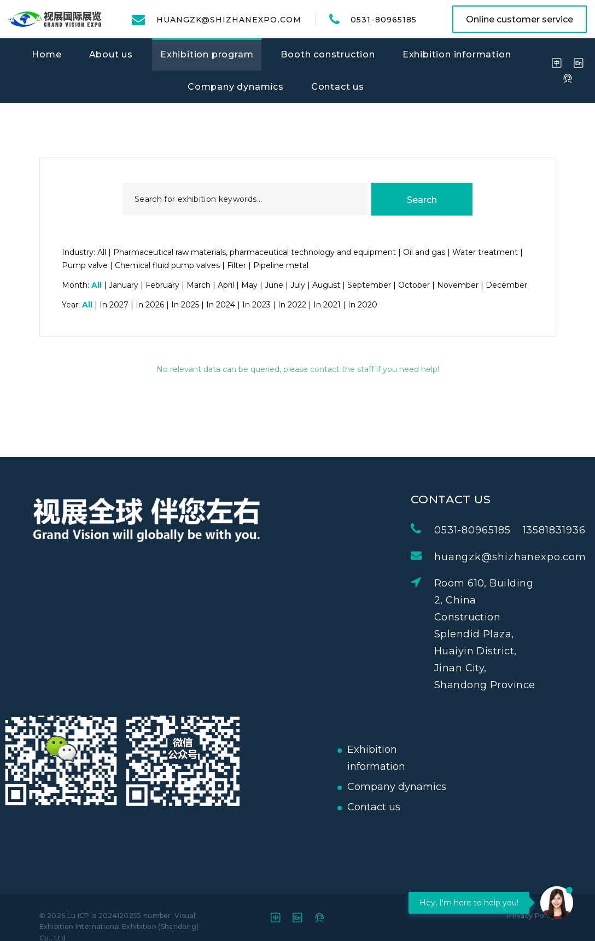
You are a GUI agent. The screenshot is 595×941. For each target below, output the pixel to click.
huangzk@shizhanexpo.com (228, 20)
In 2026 (150, 305)
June (274, 285)
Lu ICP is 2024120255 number (119, 915)
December (506, 285)
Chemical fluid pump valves (167, 265)
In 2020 (362, 305)
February (162, 285)
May (249, 285)
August (326, 285)
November (458, 285)
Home (46, 54)
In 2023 (256, 305)
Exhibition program (206, 54)
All (101, 252)
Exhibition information (456, 54)
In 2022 (292, 305)
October (414, 285)
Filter (236, 265)
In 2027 (114, 305)
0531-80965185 (384, 20)
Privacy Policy (531, 915)
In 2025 (185, 305)
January (123, 285)
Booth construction (328, 54)
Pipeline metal (280, 265)
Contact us (337, 87)
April (226, 285)
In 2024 (220, 305)
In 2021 (327, 305)
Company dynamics (236, 87)
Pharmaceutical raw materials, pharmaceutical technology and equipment (254, 252)
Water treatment (485, 252)
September (369, 285)
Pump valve (85, 265)
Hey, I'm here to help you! (468, 903)
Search (422, 200)
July (297, 285)
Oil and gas (424, 252)
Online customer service (519, 19)
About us (111, 54)
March (198, 285)
